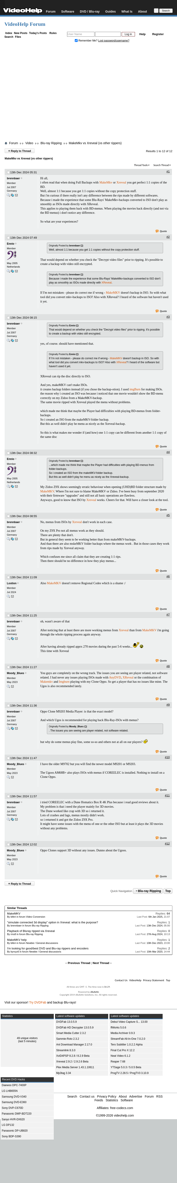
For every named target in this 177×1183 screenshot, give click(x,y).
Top (168, 891)
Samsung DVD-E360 (14, 1102)
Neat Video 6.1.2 (120, 1055)
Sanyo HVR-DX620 (13, 1119)
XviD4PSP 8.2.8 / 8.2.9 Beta (73, 1055)
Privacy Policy (106, 1096)
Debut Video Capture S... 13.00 (129, 1021)
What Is (127, 11)
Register (158, 34)
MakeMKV (113, 292)
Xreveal (121, 182)
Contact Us (121, 980)
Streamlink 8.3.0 (65, 1050)
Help (142, 34)
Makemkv (46, 681)
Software (67, 11)
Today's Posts (38, 33)
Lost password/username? (113, 40)
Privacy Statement (153, 980)
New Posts (20, 33)
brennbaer (13, 178)
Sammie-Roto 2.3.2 (67, 1038)
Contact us (87, 1096)
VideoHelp (135, 980)
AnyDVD (115, 677)
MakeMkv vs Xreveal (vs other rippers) (95, 143)
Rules (53, 33)
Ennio (10, 243)
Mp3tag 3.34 (63, 1073)
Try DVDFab (37, 1002)
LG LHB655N (9, 1090)
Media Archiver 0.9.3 (123, 1033)
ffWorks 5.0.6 (118, 1027)
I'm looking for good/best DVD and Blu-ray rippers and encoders (47, 948)
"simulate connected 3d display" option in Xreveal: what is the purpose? (52, 922)
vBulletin (94, 991)
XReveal (107, 282)
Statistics (112, 1100)
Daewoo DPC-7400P (14, 1085)
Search (8, 36)
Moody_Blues (15, 673)
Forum (51, 11)
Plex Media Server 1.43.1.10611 (75, 1067)
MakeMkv (105, 182)
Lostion (11, 583)
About (142, 11)
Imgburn (64, 681)
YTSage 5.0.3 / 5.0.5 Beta (126, 1067)
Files (18, 36)
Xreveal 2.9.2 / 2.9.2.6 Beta (72, 1061)
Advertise (135, 1096)
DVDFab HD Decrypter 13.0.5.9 (75, 1027)
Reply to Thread (19, 151)
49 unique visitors (27, 1038)
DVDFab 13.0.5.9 (66, 1021)
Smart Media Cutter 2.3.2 (71, 1033)
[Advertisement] (41, 92)
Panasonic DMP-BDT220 (16, 1113)
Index (8, 33)
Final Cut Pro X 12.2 (123, 1050)
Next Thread (101, 963)
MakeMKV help (17, 939)
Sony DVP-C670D (12, 1107)
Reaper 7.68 (118, 1061)
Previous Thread (79, 963)
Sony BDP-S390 (11, 1136)
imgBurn (134, 389)
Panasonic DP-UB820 (15, 1130)
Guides (110, 11)
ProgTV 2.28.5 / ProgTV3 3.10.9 (129, 1073)
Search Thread (161, 165)
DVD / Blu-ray (90, 11)
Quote (161, 231)
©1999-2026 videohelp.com (115, 1115)
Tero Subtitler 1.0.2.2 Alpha (126, 1044)
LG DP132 (8, 1124)
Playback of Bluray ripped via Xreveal (31, 931)
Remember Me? (86, 40)
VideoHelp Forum (24, 24)
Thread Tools (141, 165)
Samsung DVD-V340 (14, 1096)
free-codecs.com (121, 1108)
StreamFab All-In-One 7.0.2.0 (128, 1038)
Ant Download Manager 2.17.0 (74, 1044)
